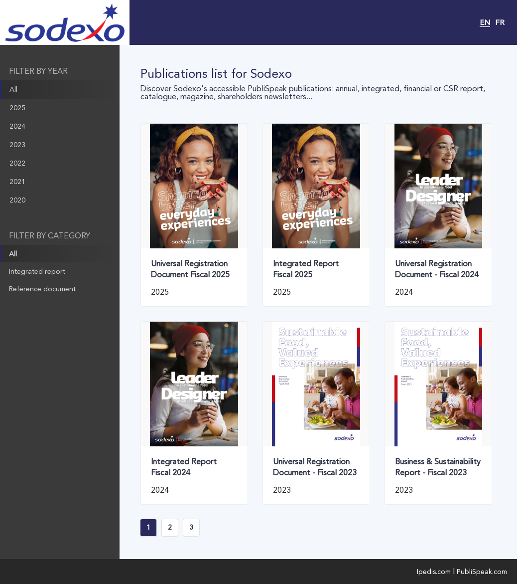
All (13, 89)
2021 (17, 182)
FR (500, 22)
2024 (17, 126)
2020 (17, 200)
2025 (17, 108)
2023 (17, 145)
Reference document (42, 289)
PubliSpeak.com (482, 572)
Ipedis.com (434, 572)
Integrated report (37, 271)
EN (485, 22)
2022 (17, 163)
